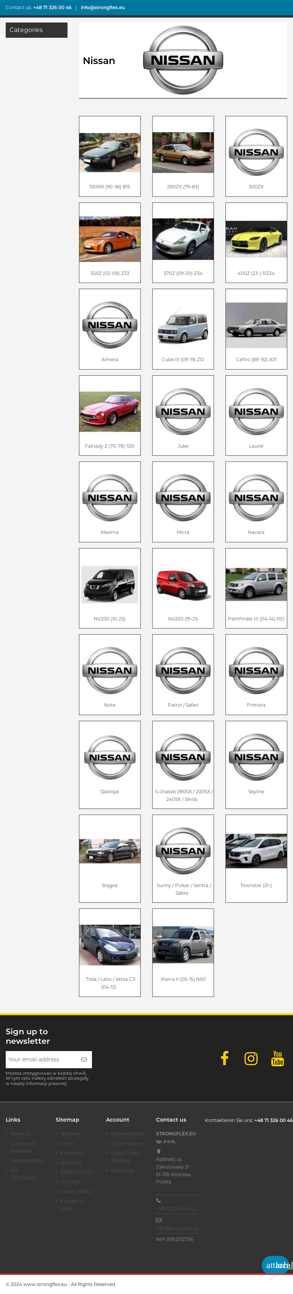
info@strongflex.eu (177, 1228)
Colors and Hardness (22, 1147)
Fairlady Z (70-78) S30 (110, 446)
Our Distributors (24, 1174)
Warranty (71, 1162)
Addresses (122, 1170)
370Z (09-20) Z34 (183, 273)
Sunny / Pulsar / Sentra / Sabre (184, 889)
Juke (183, 446)
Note (110, 705)
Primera (256, 705)
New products (26, 1160)
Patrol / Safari (183, 705)
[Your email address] (41, 1059)
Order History (126, 1143)
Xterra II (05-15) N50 (183, 979)
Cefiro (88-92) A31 (256, 359)
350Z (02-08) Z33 (109, 273)
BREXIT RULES (77, 1172)
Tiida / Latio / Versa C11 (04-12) (110, 983)
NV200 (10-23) (110, 619)
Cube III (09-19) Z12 (183, 359)
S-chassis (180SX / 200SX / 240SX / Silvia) (184, 795)
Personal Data (127, 1133)
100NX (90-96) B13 (110, 187)
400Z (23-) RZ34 (256, 273)
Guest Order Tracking (124, 1157)
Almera (109, 359)
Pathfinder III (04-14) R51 (256, 619)
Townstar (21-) (256, 885)
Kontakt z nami (71, 1205)
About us (20, 1133)
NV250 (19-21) (183, 619)
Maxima (110, 532)
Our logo (70, 1182)
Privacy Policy (76, 1191)
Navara (256, 532)
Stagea (110, 885)
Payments (72, 1153)
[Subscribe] (84, 1059)
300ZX (256, 187)
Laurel (256, 446)
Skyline (256, 791)
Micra (183, 532)
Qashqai (109, 791)
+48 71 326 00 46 (174, 1209)
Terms (67, 1143)
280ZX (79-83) (183, 187)
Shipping (70, 1133)
